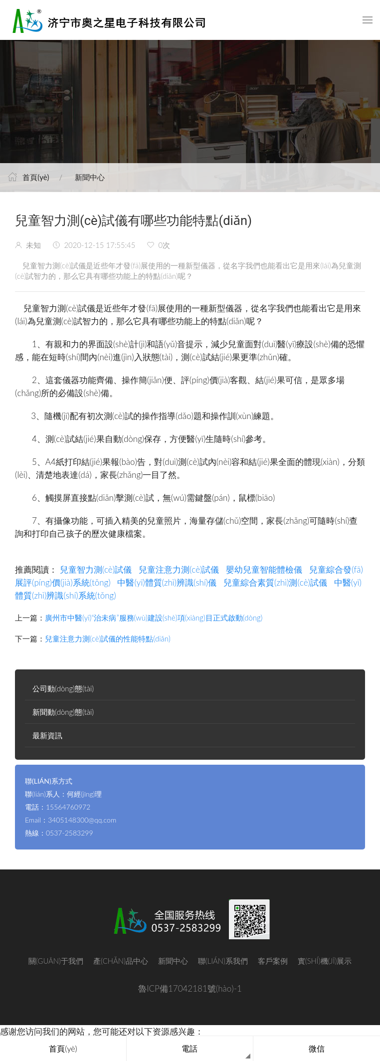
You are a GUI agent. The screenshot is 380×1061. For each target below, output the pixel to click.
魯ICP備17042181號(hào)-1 (190, 988)
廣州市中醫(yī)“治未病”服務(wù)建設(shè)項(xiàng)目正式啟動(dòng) (153, 617)
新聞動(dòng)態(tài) (63, 711)
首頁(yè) (35, 177)
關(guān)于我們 (55, 960)
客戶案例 (273, 960)
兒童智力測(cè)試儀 (96, 569)
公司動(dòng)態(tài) (63, 688)
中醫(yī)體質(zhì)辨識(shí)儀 (166, 582)
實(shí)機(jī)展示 (325, 960)
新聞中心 (90, 177)
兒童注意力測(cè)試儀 (179, 569)
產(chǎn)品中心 (120, 960)
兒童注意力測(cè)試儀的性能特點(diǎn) (108, 638)
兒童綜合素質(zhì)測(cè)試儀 (275, 582)
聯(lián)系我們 (223, 960)
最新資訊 (47, 735)
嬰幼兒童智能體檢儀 (264, 569)
